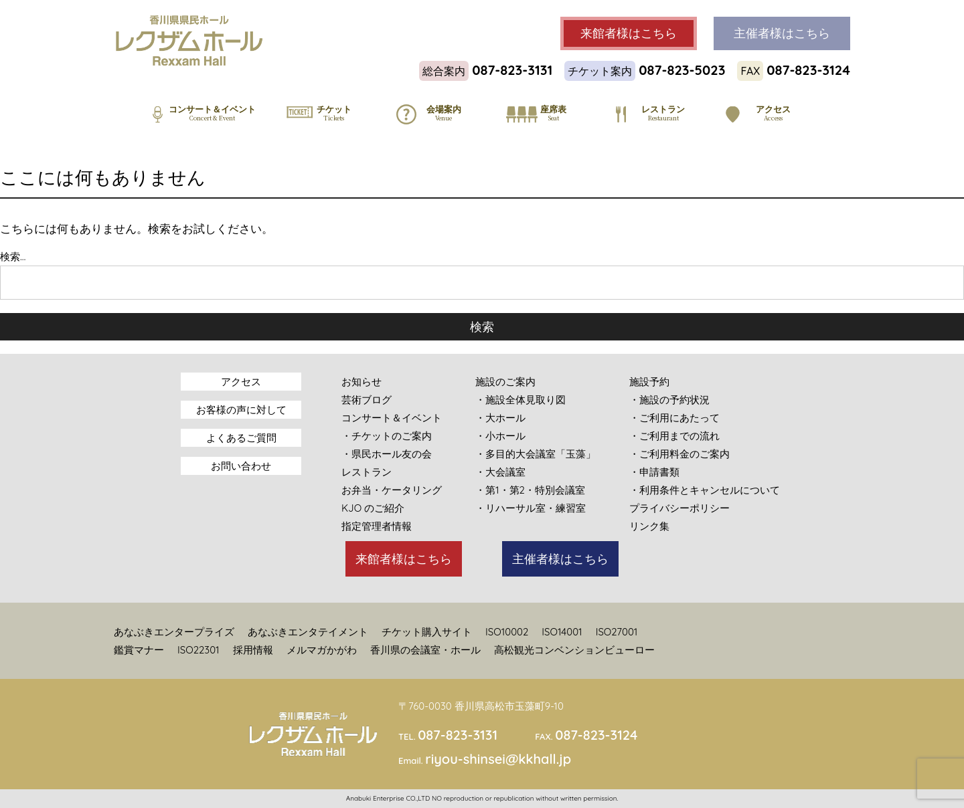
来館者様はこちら (403, 559)
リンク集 (649, 526)
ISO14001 (562, 631)
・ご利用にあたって (674, 417)
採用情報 (253, 649)
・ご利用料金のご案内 (679, 453)
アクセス (241, 381)
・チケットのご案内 (386, 435)
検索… (12, 256)
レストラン (366, 472)
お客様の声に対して (241, 409)
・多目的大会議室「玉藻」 (535, 453)
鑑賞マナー (139, 649)
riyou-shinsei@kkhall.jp (498, 758)
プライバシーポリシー (679, 508)
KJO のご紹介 (372, 508)
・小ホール (500, 435)
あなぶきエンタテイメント (308, 631)
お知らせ (361, 381)
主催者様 (782, 33)
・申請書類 (654, 472)
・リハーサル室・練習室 (530, 508)
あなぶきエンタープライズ (174, 631)
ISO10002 (506, 631)
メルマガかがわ (322, 649)
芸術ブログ (366, 399)
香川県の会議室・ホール (425, 649)
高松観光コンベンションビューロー (574, 649)
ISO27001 (617, 631)
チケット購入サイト (427, 631)
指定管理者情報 (376, 526)
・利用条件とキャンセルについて (704, 490)
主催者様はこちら (560, 559)
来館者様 (628, 33)
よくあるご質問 (241, 437)
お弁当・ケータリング (391, 490)
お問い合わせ (241, 466)
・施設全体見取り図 (520, 399)
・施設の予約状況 (669, 399)
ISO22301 (198, 649)
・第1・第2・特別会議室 (530, 490)
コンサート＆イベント (391, 417)
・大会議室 (500, 472)
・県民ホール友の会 (386, 453)
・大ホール (500, 417)
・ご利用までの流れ (674, 435)
